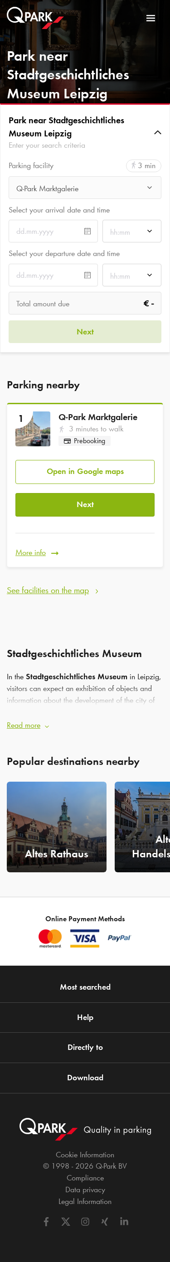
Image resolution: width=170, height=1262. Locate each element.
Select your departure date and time (64, 253)
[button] (85, 132)
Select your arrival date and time (59, 210)
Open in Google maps (85, 471)
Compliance (85, 1178)
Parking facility (31, 165)
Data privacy (85, 1189)
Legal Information (85, 1201)
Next (85, 504)
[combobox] (85, 190)
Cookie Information (85, 1155)
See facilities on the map (48, 590)
